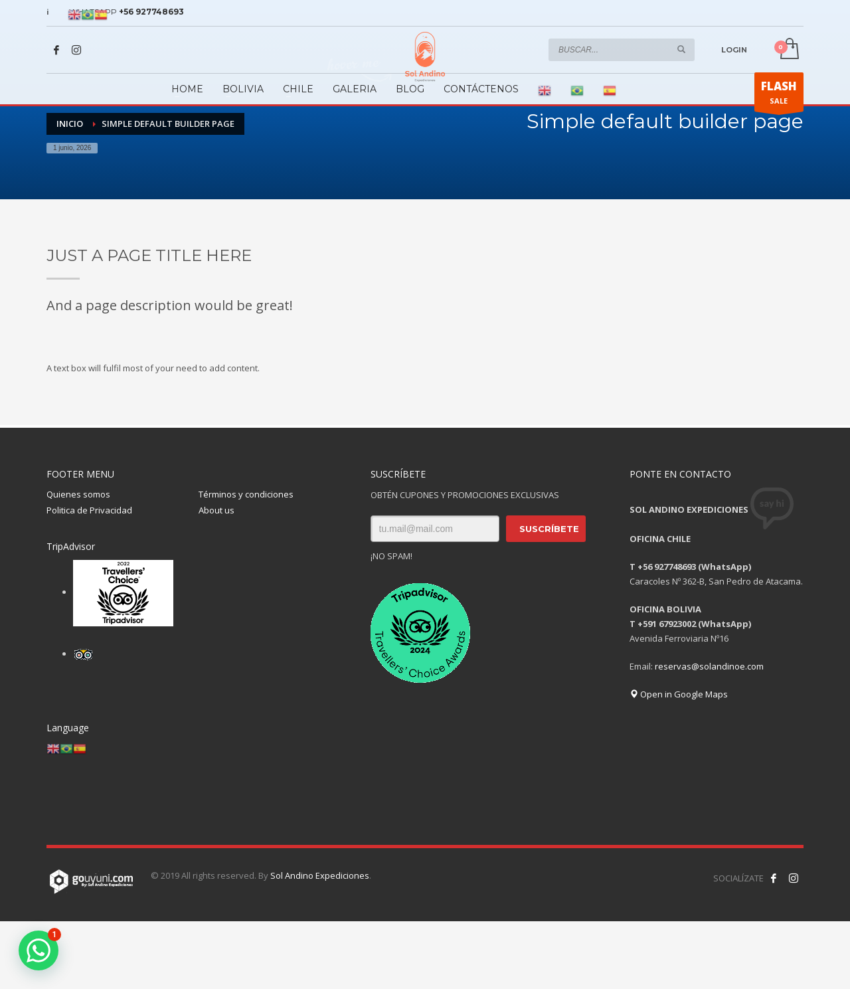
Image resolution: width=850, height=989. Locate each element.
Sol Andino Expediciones (319, 875)
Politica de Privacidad (89, 510)
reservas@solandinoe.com (709, 666)
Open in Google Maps (679, 694)
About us (216, 510)
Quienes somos (78, 494)
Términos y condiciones (246, 494)
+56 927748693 (151, 12)
